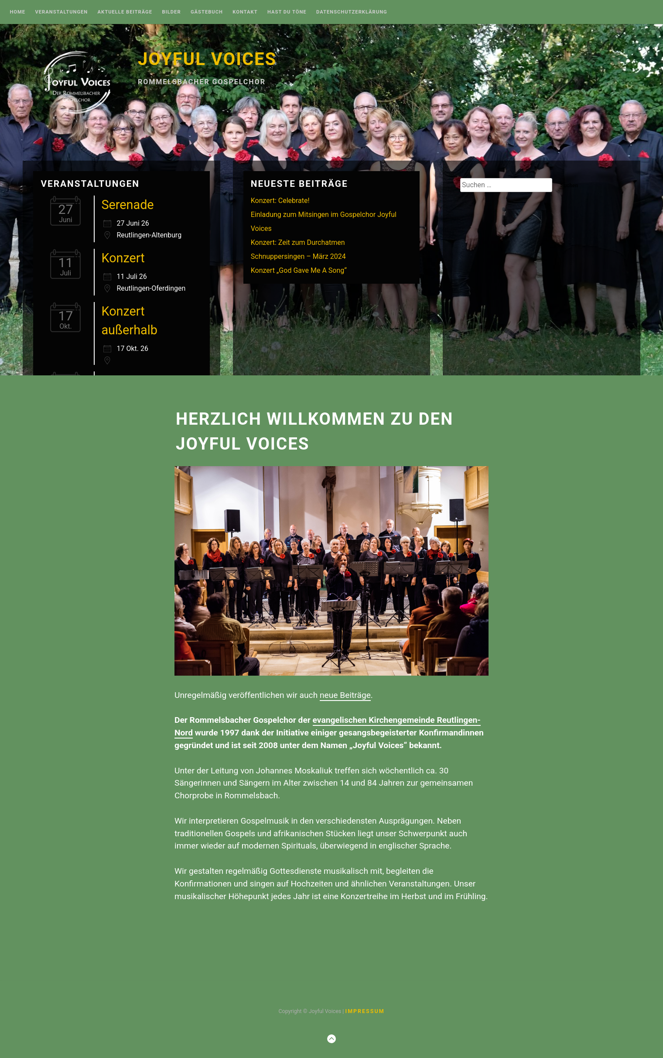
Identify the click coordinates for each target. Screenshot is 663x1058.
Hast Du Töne (287, 12)
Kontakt (244, 12)
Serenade (127, 204)
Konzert (122, 258)
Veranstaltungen (61, 12)
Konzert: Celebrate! (280, 200)
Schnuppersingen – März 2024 (298, 256)
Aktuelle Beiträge (125, 12)
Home (17, 12)
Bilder (171, 12)
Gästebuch (207, 12)
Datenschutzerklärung (351, 12)
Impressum (364, 1011)
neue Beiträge (345, 695)
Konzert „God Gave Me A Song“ (299, 270)
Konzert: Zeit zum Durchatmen (298, 242)
